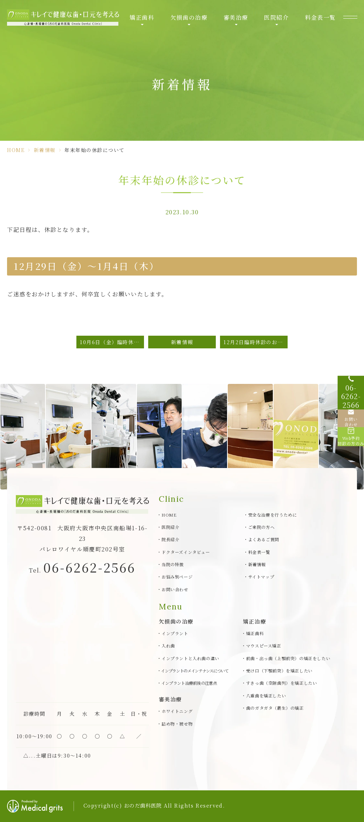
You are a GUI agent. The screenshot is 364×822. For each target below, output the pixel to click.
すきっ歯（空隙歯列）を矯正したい (281, 683)
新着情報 (45, 149)
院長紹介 (170, 539)
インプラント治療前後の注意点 (189, 683)
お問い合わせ (175, 589)
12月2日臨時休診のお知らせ (256, 342)
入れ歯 (168, 646)
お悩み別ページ (177, 577)
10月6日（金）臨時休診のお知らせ (112, 342)
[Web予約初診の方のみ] (350, 446)
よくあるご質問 (263, 539)
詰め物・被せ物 (177, 724)
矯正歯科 (142, 17)
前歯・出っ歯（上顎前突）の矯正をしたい (288, 658)
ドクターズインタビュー (186, 552)
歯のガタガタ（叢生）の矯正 (275, 708)
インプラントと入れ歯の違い (190, 658)
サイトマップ (261, 577)
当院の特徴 (173, 564)
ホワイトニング (177, 711)
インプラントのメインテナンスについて (194, 671)
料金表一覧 (320, 17)
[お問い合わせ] (350, 418)
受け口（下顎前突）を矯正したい (279, 671)
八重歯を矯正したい (266, 695)
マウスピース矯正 (263, 646)
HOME (16, 149)
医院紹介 (276, 17)
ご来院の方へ (261, 527)
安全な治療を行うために (272, 515)
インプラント (175, 633)
